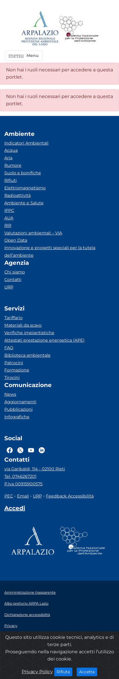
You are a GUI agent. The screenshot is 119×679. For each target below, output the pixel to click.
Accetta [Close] (88, 671)
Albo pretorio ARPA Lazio (26, 603)
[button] (23, 55)
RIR (7, 225)
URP (8, 287)
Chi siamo (14, 272)
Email (23, 496)
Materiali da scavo (23, 325)
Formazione (16, 370)
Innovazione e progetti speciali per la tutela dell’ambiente (49, 251)
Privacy (10, 626)
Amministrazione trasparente (30, 592)
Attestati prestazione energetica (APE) (44, 340)
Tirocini (12, 377)
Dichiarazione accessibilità (27, 615)
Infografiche (16, 416)
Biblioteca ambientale (27, 355)
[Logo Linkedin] (41, 450)
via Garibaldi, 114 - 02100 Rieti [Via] (34, 468)
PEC (8, 496)
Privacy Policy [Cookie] (37, 671)
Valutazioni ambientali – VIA (33, 233)
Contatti (12, 279)
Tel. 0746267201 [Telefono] (20, 476)
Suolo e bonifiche (22, 172)
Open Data (15, 240)
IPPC (9, 210)
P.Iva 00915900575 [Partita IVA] (23, 483)
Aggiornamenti (20, 401)
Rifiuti (10, 180)
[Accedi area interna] (14, 509)
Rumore (12, 165)
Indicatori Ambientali (26, 143)
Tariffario (13, 317)
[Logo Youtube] (31, 450)
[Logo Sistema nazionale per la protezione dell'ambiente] (79, 28)
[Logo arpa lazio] (40, 28)
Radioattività (17, 195)
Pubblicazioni (18, 409)
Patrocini (13, 362)
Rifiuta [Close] (64, 671)
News (10, 394)
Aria (8, 157)
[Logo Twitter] (20, 450)
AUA (8, 218)
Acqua (11, 150)
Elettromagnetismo (25, 187)
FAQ (8, 347)
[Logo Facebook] (9, 450)
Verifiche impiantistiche (29, 332)
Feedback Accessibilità (70, 496)
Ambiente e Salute (24, 203)
